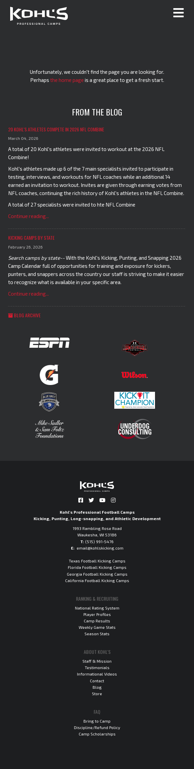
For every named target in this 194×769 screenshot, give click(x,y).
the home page (67, 80)
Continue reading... (28, 216)
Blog (97, 687)
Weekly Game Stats (97, 627)
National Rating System (97, 607)
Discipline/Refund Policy (97, 727)
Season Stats (97, 633)
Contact (97, 680)
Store (97, 693)
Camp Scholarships (97, 733)
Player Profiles (97, 614)
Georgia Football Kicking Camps (97, 574)
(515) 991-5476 (99, 541)
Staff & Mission (97, 661)
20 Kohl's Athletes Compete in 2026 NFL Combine (56, 129)
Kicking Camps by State (31, 237)
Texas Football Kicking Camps (97, 560)
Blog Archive (24, 315)
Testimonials (97, 667)
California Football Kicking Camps (97, 580)
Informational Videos (97, 673)
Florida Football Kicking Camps (97, 567)
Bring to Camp (97, 721)
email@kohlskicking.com (100, 548)
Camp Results (97, 620)
